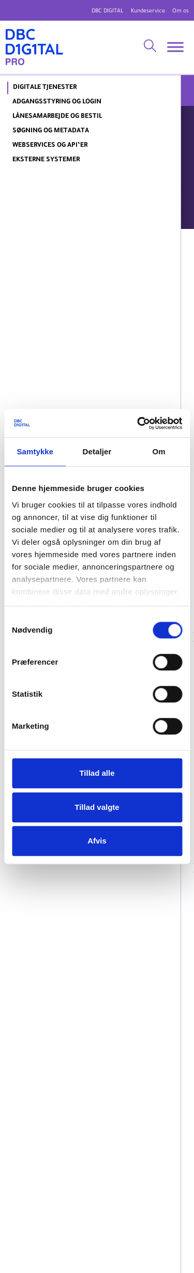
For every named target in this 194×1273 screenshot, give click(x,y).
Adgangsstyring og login (56, 102)
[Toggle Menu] (175, 47)
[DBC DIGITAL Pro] (34, 47)
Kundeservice (148, 11)
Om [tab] (159, 451)
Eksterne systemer (46, 160)
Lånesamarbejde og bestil (57, 116)
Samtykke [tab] (35, 451)
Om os (180, 11)
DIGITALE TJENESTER (45, 87)
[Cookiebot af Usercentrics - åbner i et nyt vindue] (138, 423)
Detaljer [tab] (97, 451)
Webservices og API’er (49, 145)
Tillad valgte (96, 807)
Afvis (97, 840)
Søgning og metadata (50, 131)
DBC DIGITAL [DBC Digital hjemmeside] (108, 11)
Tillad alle (96, 773)
